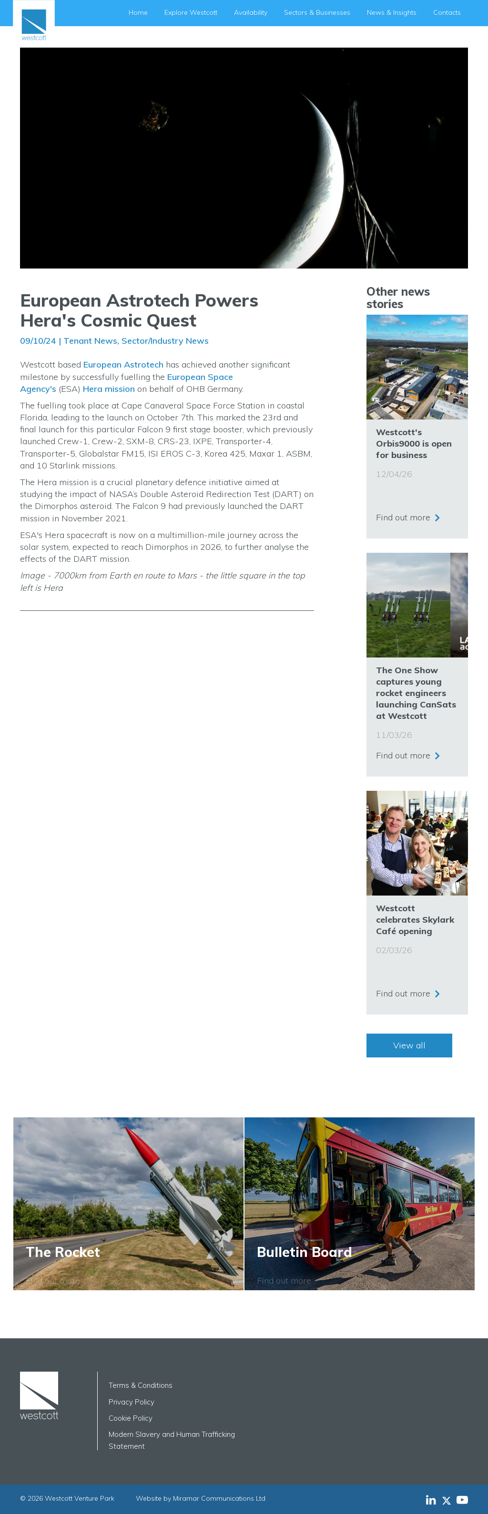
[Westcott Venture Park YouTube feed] (462, 1500)
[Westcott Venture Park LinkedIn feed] (431, 1500)
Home (138, 12)
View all (409, 1045)
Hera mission (109, 388)
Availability (250, 12)
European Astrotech (123, 364)
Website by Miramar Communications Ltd (200, 1498)
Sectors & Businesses (317, 12)
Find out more (403, 516)
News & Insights (392, 12)
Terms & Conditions (141, 1385)
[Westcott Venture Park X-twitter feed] (449, 1500)
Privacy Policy (131, 1401)
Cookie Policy (130, 1418)
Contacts (447, 12)
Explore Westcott (190, 12)
